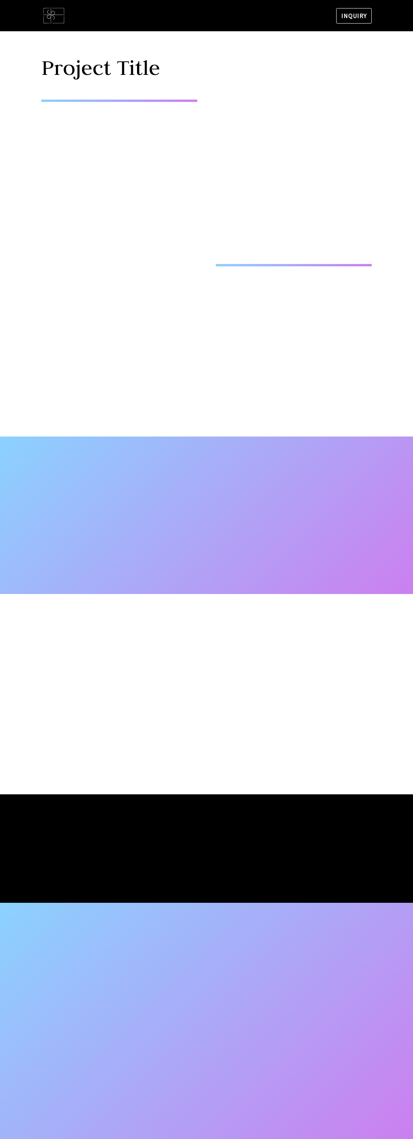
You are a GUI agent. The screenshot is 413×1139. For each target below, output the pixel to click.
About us (169, 16)
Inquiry (354, 16)
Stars (281, 16)
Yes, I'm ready (206, 870)
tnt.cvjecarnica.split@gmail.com (95, 1010)
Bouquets (208, 16)
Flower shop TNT (119, 16)
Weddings (248, 16)
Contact (313, 16)
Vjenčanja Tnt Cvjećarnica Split (93, 1033)
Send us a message (273, 1079)
